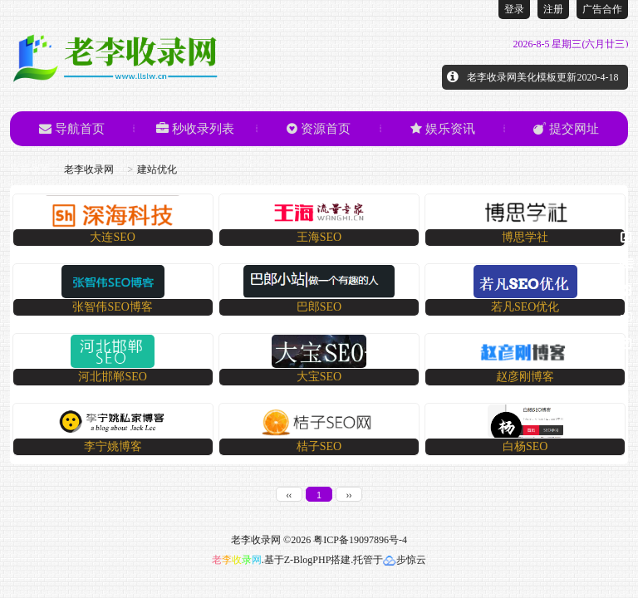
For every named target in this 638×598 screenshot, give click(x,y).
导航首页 (72, 128)
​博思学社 (525, 237)
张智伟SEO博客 (112, 307)
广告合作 (602, 9)
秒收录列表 (195, 128)
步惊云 (404, 560)
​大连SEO (112, 237)
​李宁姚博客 (113, 446)
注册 (553, 9)
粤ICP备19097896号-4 (360, 540)
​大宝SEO (319, 376)
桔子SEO (319, 446)
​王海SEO (319, 237)
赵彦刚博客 (525, 376)
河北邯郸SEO (112, 376)
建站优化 (157, 169)
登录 (514, 9)
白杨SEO (525, 446)
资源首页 (319, 128)
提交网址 (566, 128)
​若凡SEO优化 (525, 307)
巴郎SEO (319, 307)
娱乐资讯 (442, 128)
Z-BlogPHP (307, 560)
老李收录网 (89, 169)
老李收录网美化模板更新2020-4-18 (542, 77)
